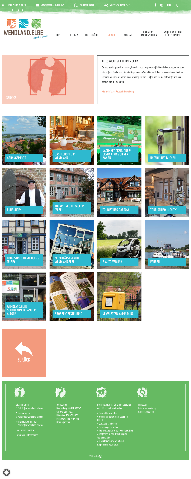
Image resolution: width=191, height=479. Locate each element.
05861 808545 (74, 408)
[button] (6, 472)
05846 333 (69, 411)
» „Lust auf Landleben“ (107, 423)
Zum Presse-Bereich (25, 430)
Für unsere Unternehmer (27, 435)
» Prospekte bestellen (107, 413)
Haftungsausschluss (146, 411)
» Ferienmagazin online (107, 427)
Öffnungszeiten (63, 422)
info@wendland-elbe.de (32, 408)
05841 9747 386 (71, 418)
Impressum (142, 404)
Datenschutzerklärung (147, 408)
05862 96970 (72, 415)
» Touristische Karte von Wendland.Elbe (115, 430)
